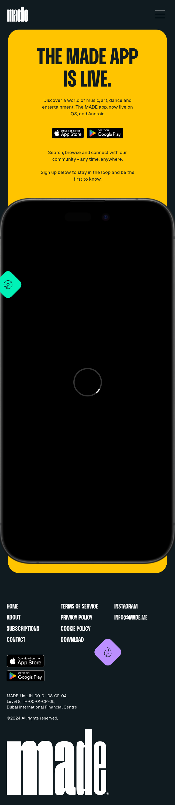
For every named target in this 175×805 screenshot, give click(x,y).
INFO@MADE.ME (130, 618)
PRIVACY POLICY (76, 618)
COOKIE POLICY (76, 629)
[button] (160, 14)
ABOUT (13, 618)
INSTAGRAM (126, 607)
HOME (12, 607)
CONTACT (16, 640)
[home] (76, 14)
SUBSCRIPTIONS (23, 629)
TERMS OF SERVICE (79, 607)
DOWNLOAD (72, 640)
